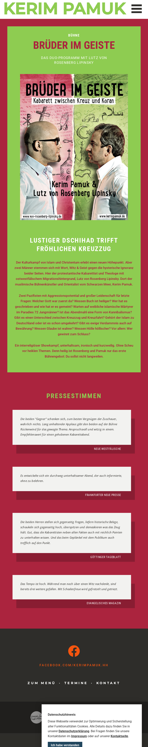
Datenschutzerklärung (74, 743)
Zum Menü (42, 683)
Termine (76, 683)
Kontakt (108, 683)
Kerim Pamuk (64, 8)
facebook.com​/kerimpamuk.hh (74, 665)
